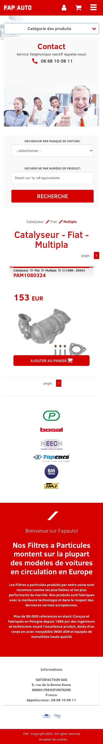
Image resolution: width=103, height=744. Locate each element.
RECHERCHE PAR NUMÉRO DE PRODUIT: (53, 168)
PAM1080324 (29, 274)
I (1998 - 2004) (73, 270)
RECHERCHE (52, 196)
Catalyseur (35, 221)
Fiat (53, 221)
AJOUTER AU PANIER (51, 360)
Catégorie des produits (61, 28)
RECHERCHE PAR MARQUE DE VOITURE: (52, 141)
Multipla (51, 270)
